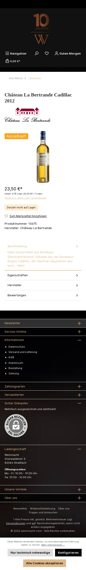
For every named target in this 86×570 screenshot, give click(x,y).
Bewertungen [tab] (43, 295)
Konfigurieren (68, 552)
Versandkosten (15, 523)
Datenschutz (16, 346)
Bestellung (15, 368)
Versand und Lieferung (22, 352)
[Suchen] (37, 53)
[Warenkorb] (12, 61)
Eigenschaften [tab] (43, 275)
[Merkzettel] (47, 53)
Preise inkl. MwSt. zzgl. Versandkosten (26, 198)
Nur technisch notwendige (30, 552)
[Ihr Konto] (68, 53)
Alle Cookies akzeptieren (44, 563)
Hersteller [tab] (43, 285)
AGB (11, 357)
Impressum (15, 362)
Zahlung (13, 373)
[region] (43, 157)
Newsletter (20, 508)
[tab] (43, 255)
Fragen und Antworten (43, 512)
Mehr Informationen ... (53, 545)
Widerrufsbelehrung (42, 508)
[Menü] (15, 53)
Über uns (64, 508)
